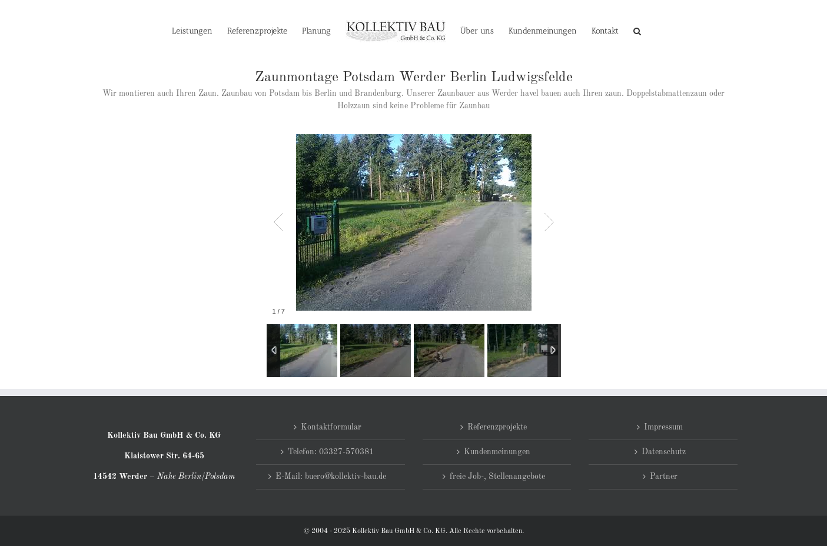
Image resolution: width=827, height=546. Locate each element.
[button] (637, 30)
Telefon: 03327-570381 (331, 452)
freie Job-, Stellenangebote (497, 476)
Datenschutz (664, 452)
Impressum (663, 427)
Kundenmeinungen (497, 452)
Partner (663, 476)
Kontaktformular (331, 427)
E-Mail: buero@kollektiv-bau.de (330, 476)
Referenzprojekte (497, 427)
